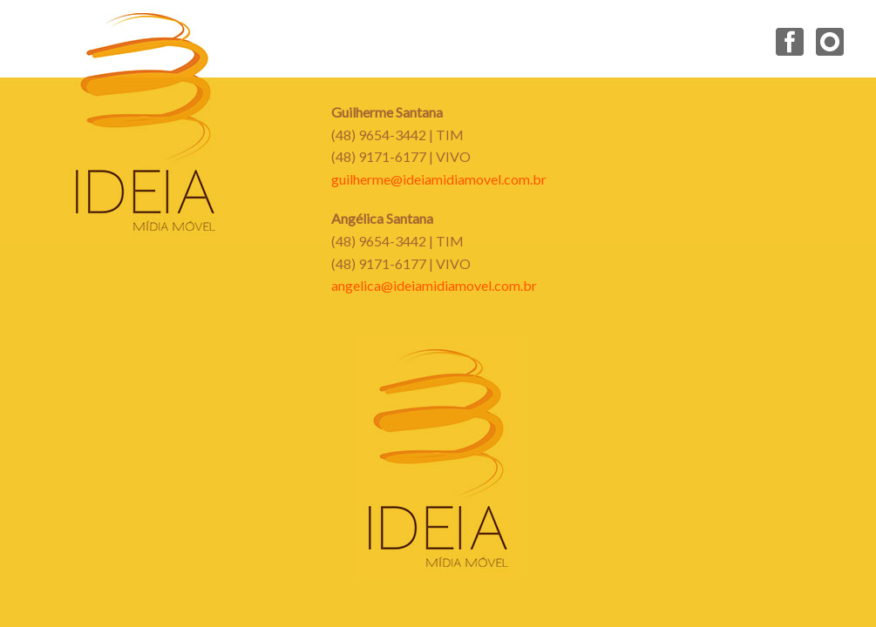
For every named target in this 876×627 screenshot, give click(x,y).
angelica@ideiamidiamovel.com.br (434, 285)
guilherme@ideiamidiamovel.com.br (439, 179)
